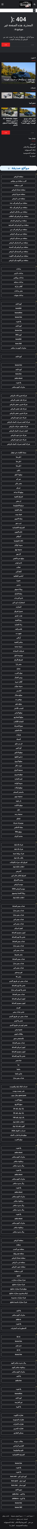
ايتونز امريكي (18, 928)
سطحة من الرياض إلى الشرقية (18, 225)
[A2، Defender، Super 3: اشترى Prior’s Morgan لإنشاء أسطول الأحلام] (18, 95)
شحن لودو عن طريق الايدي (18, 1025)
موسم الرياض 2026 (18, 889)
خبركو (19, 488)
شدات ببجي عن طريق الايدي (18, 981)
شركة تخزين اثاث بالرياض (18, 396)
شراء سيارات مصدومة (18, 1298)
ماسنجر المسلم (18, 792)
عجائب (18, 567)
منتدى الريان (18, 836)
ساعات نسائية (18, 282)
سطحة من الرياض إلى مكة (18, 207)
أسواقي (18, 536)
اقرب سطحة (18, 185)
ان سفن (18, 501)
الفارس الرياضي (18, 1446)
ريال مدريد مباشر (18, 1166)
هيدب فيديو (18, 616)
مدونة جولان (18, 686)
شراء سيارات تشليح (18, 1284)
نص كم (18, 479)
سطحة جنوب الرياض (18, 1267)
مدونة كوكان (18, 545)
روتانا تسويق (18, 589)
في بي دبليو (18, 744)
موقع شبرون (18, 774)
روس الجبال (18, 677)
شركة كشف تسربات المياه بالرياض (18, 422)
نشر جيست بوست (18, 1091)
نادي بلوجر (18, 563)
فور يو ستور (18, 972)
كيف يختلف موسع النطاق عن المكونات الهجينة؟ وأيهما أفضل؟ (28, 121)
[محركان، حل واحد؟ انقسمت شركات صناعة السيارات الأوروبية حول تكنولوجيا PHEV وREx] (6, 95)
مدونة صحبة (18, 647)
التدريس (18, 871)
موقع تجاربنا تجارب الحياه (18, 1135)
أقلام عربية (18, 682)
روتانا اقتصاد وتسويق (18, 893)
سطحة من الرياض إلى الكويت (18, 256)
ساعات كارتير (18, 273)
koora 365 (18, 1507)
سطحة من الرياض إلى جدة (18, 203)
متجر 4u (18, 977)
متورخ (19, 580)
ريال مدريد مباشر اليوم (18, 1363)
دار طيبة (18, 801)
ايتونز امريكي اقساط (18, 999)
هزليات (18, 735)
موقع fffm (18, 832)
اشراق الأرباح (18, 660)
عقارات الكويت (18, 1415)
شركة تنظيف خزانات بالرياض (18, 426)
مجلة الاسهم (18, 519)
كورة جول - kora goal (18, 1481)
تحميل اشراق (18, 611)
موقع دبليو (18, 704)
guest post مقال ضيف (18, 1095)
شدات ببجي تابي (18, 919)
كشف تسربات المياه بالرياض (18, 431)
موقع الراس (18, 713)
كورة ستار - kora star (18, 1485)
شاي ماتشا (18, 1074)
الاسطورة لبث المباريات (18, 1328)
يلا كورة (18, 1407)
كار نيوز (18, 554)
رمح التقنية (18, 620)
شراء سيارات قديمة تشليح (18, 1302)
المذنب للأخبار (18, 708)
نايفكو (18, 819)
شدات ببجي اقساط (18, 906)
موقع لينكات (19, 788)
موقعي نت (18, 699)
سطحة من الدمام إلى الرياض (18, 243)
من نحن (33, 144)
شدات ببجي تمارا (18, 911)
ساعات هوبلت (18, 295)
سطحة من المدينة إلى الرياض (18, 251)
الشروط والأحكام (30, 147)
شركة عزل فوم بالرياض (18, 418)
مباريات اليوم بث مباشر (18, 348)
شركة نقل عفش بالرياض (18, 400)
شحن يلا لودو (18, 1021)
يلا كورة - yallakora (18, 1498)
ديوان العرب (18, 673)
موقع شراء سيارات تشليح (18, 1289)
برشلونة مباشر (18, 1161)
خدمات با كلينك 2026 (18, 1131)
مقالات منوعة (18, 1441)
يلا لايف (18, 1311)
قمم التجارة (18, 779)
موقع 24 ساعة (18, 492)
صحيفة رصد (18, 814)
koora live (18, 317)
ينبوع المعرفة (18, 726)
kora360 (18, 308)
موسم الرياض (18, 884)
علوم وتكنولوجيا (18, 1450)
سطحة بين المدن (18, 1249)
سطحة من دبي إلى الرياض (18, 234)
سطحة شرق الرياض (18, 194)
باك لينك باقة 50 (18, 1113)
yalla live (18, 1381)
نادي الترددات (18, 598)
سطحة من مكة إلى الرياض (18, 212)
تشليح (18, 1276)
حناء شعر (18, 1060)
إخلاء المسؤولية (30, 150)
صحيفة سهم (18, 796)
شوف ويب (18, 514)
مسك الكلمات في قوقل (18, 453)
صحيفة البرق (18, 770)
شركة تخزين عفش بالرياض (18, 404)
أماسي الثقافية (18, 576)
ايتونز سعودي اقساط (18, 933)
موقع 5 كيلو (18, 475)
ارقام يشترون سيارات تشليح (18, 1293)
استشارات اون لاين (18, 602)
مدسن (18, 585)
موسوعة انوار (18, 655)
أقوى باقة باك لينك (18, 1126)
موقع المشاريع (18, 717)
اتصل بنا (33, 156)
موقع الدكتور (18, 752)
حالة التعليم (18, 730)
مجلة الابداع (18, 594)
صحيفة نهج (18, 550)
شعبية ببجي (18, 1030)
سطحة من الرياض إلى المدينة (18, 247)
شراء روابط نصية (18, 853)
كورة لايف (18, 304)
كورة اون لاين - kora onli (18, 1476)
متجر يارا (18, 664)
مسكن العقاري (18, 1433)
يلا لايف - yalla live (18, 1494)
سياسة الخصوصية (29, 153)
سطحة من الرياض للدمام (18, 221)
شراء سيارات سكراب (19, 1280)
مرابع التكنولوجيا (18, 505)
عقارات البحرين (18, 1428)
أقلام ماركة (18, 286)
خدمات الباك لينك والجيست (18, 1087)
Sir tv (18, 1337)
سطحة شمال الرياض (18, 190)
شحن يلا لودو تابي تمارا (18, 990)
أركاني (18, 638)
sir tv (18, 1350)
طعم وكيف (18, 629)
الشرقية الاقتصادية (18, 528)
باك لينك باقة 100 (18, 1117)
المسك (18, 739)
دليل (18, 810)
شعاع (18, 669)
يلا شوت (18, 321)
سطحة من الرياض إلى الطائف (18, 216)
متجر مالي (18, 483)
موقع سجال (18, 695)
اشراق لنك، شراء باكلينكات (18, 862)
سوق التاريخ (18, 1104)
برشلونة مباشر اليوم (18, 1367)
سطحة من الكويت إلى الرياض (18, 260)
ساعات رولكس (19, 278)
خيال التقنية (18, 510)
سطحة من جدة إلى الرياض (18, 238)
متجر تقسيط (18, 955)
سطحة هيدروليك (18, 1254)
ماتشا (18, 1069)
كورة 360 (18, 335)
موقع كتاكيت (18, 805)
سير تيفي (18, 1346)
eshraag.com (12, 1519)
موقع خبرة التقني (18, 558)
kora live (18, 374)
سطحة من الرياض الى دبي (18, 229)
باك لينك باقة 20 (18, 1109)
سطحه (18, 1245)
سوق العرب (18, 1100)
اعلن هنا (18, 457)
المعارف (18, 607)
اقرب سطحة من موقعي (18, 181)
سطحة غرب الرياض (18, 199)
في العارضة (18, 1402)
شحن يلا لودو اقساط (18, 937)
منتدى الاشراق (18, 880)
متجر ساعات (18, 291)
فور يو (19, 1008)
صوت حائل (18, 766)
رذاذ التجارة (18, 625)
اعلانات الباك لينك (18, 867)
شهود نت (18, 633)
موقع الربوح (18, 761)
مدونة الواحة (19, 783)
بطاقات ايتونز (18, 1034)
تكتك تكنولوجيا (18, 541)
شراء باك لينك (18, 845)
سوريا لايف (18, 1490)
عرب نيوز (18, 523)
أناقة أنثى (19, 572)
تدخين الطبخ (18, 757)
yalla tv (18, 1319)
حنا (19, 1065)
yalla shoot (18, 378)
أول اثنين (18, 748)
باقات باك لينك (18, 858)
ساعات (18, 269)
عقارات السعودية (18, 1420)
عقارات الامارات (18, 1424)
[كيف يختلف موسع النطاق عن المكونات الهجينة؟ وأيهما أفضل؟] (30, 95)
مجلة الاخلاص (18, 827)
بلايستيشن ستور (18, 1038)
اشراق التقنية (18, 497)
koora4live (18, 313)
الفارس (18, 691)
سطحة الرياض (18, 177)
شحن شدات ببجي (18, 1012)
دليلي (18, 470)
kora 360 (18, 344)
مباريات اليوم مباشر (18, 387)
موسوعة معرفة (18, 823)
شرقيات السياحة (18, 651)
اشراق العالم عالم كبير (18, 876)
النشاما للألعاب (18, 722)
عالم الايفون (18, 532)
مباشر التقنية (18, 642)
